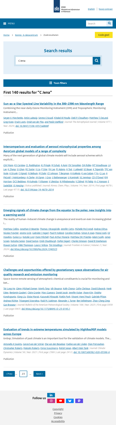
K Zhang (12, 169)
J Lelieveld (78, 169)
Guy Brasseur (9, 304)
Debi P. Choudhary (79, 117)
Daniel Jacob (62, 292)
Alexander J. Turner (67, 300)
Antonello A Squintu (12, 344)
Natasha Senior (17, 241)
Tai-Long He (9, 288)
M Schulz (55, 165)
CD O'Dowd (97, 177)
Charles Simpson (79, 241)
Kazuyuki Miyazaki (49, 296)
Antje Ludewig (30, 117)
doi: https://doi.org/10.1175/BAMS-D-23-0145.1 (46, 308)
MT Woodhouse (99, 165)
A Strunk (13, 173)
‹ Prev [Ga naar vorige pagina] (9, 373)
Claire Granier (34, 292)
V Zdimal (80, 181)
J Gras (48, 177)
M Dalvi (42, 173)
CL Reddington (33, 165)
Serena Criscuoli (45, 117)
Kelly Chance (69, 288)
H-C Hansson (100, 181)
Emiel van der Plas (35, 121)
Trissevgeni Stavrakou (29, 300)
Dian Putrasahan (96, 344)
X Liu (38, 169)
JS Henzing (18, 185)
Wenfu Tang (44, 288)
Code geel (103, 34)
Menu (11, 23)
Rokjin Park (64, 296)
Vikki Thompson (25, 245)
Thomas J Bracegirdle (50, 228)
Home (6, 35)
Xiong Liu (21, 296)
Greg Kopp (8, 121)
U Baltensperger (59, 177)
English (91, 9)
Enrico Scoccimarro (49, 348)
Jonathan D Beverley (29, 228)
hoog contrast (106, 9)
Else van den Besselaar (55, 344)
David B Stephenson (97, 241)
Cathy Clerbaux (83, 288)
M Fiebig (89, 181)
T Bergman (64, 173)
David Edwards (98, 288)
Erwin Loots (20, 121)
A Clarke (30, 177)
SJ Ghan (20, 169)
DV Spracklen (74, 165)
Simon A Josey (87, 233)
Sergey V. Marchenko (13, 117)
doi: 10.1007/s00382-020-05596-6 (92, 352)
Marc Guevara (48, 292)
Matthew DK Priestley (80, 237)
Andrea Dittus (100, 228)
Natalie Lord (28, 237)
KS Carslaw (19, 165)
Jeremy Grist (25, 233)
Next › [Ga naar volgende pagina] (39, 373)
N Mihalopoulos (67, 181)
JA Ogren (40, 177)
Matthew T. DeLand (98, 117)
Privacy (58, 413)
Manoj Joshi (101, 233)
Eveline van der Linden (76, 344)
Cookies (58, 417)
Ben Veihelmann (84, 300)
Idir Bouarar (56, 288)
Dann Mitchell (42, 237)
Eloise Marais (33, 296)
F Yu (96, 173)
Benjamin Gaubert (18, 292)
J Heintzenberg (18, 177)
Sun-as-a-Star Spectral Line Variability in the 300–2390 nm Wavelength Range (53, 104)
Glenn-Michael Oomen (26, 288)
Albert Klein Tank (80, 348)
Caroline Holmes (72, 233)
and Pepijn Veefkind (54, 121)
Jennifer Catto (67, 228)
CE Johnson (52, 173)
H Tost (69, 169)
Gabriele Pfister (99, 296)
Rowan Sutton (10, 245)
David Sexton (32, 241)
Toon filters (60, 83)
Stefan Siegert (63, 241)
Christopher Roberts (12, 348)
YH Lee (51, 169)
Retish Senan (65, 348)
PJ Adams (60, 169)
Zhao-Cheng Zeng (101, 300)
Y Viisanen (43, 181)
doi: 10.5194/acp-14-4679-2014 (37, 189)
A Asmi (64, 165)
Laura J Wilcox (41, 245)
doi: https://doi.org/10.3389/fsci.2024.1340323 (33, 249)
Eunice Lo (17, 237)
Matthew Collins (11, 228)
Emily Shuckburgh (47, 241)
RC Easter (29, 169)
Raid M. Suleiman (48, 300)
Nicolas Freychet (11, 233)
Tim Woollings (55, 245)
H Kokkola (75, 173)
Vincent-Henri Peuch (81, 296)
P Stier (44, 169)
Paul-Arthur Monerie (59, 237)
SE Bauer (88, 169)
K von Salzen (87, 173)
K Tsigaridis (98, 169)
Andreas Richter (10, 300)
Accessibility (58, 421)
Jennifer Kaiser (75, 292)
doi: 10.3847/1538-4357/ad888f (32, 125)
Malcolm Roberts (31, 348)
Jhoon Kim (88, 292)
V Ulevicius (54, 181)
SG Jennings (85, 177)
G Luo (102, 173)
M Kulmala (32, 181)
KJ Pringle (45, 165)
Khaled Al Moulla (62, 117)
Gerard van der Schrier (33, 344)
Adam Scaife (98, 237)
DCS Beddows (19, 181)
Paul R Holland (57, 233)
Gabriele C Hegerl (40, 233)
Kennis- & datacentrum (26, 35)
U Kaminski (73, 177)
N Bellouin (33, 173)
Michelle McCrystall (84, 228)
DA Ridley (86, 165)
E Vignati (23, 173)
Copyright (58, 409)
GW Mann (8, 165)
